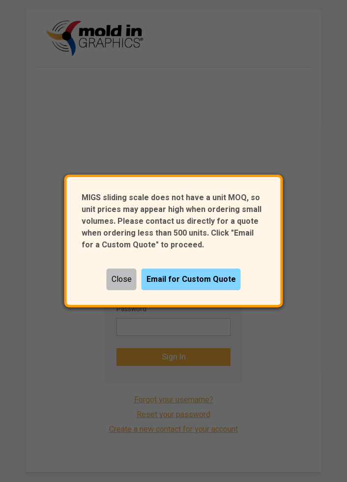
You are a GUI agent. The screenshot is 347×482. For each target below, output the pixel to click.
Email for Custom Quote (191, 279)
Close (122, 279)
